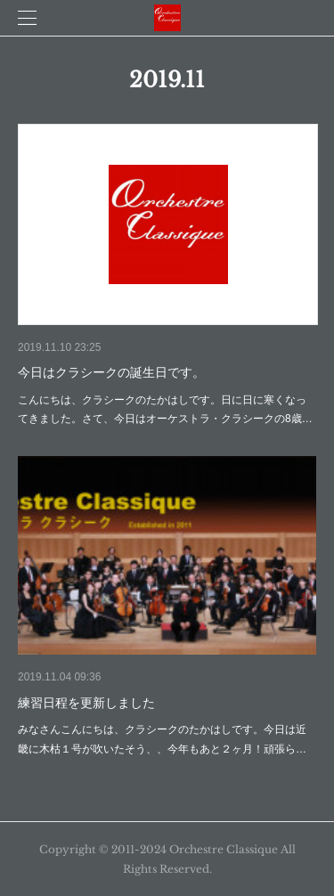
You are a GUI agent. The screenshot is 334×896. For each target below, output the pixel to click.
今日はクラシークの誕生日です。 (111, 372)
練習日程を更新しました (86, 703)
